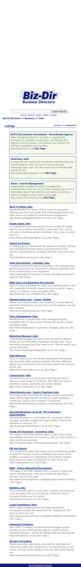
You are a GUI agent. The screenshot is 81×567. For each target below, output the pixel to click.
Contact (53, 115)
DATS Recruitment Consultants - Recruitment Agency (42, 134)
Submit (31, 115)
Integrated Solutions (21, 524)
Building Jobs (17, 487)
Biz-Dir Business (12, 118)
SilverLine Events (19, 243)
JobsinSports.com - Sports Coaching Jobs (34, 392)
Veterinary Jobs (20, 159)
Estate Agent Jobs (20, 223)
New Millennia (17, 355)
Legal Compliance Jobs (23, 504)
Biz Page (40, 148)
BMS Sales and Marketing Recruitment (31, 282)
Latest (38, 115)
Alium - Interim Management (27, 183)
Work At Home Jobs (21, 206)
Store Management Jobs (23, 316)
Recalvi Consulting (20, 541)
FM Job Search (18, 448)
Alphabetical (71, 125)
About (45, 115)
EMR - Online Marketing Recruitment (30, 468)
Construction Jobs (20, 375)
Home (23, 115)
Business (30, 118)
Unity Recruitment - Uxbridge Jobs (29, 263)
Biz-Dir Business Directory (40, 565)
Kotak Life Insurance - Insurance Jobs (31, 431)
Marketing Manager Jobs (23, 336)
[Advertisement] (40, 46)
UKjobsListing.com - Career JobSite (30, 299)
